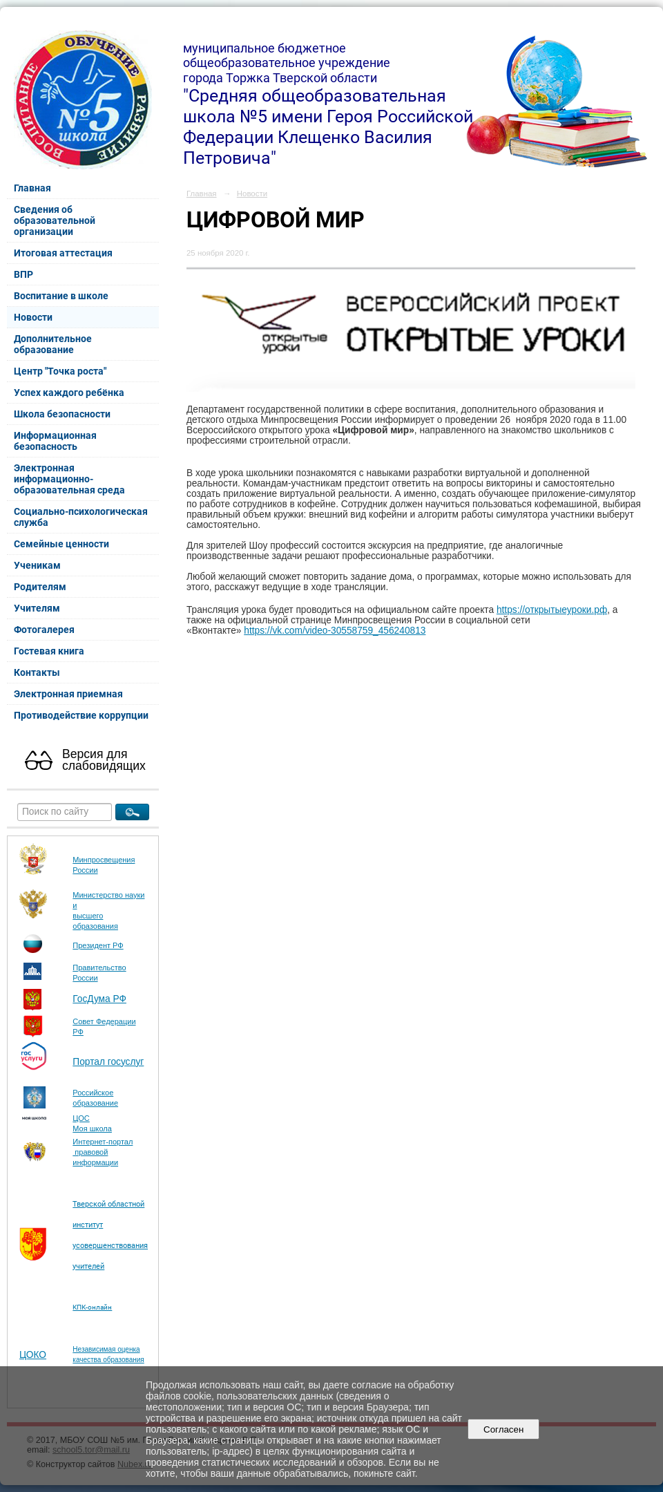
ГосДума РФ (99, 999)
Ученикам (37, 565)
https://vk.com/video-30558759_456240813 (334, 630)
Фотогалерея (44, 629)
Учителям (37, 608)
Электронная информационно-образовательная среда (69, 478)
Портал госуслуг (108, 1062)
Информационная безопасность (55, 441)
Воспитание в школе (61, 295)
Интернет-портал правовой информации (103, 1152)
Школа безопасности (62, 413)
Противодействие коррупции (81, 715)
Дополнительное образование (53, 344)
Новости (33, 317)
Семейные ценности (61, 543)
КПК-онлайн (92, 1307)
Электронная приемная (68, 693)
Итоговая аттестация (63, 252)
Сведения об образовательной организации (54, 220)
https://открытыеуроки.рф (552, 610)
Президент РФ (98, 945)
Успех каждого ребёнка (69, 392)
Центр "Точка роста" (60, 371)
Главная (32, 187)
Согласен (504, 1429)
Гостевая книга (49, 651)
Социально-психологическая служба (81, 517)
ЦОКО (32, 1355)
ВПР (23, 274)
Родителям (40, 586)
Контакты (37, 672)
